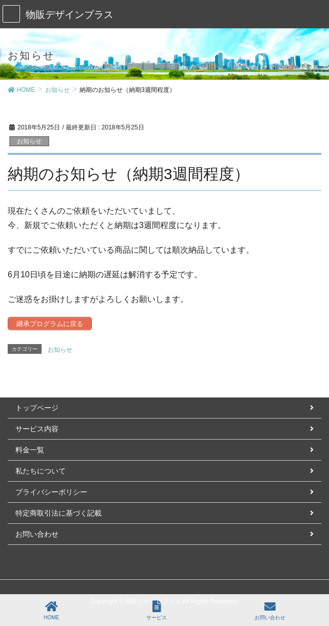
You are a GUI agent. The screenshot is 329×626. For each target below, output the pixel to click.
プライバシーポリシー (51, 492)
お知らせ (29, 141)
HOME (51, 610)
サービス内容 (37, 429)
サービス (156, 610)
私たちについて (40, 471)
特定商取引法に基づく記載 (58, 513)
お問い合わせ (37, 534)
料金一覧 (29, 450)
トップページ (37, 408)
